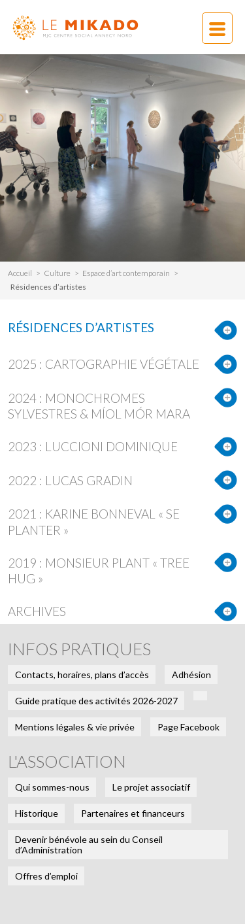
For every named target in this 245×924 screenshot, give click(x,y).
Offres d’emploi (46, 875)
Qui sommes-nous (52, 787)
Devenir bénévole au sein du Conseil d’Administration (89, 844)
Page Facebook (188, 726)
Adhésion (191, 674)
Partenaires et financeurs (133, 813)
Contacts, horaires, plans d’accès (82, 674)
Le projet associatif (151, 787)
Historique (36, 813)
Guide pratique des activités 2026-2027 (96, 700)
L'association (67, 761)
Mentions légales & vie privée (75, 726)
